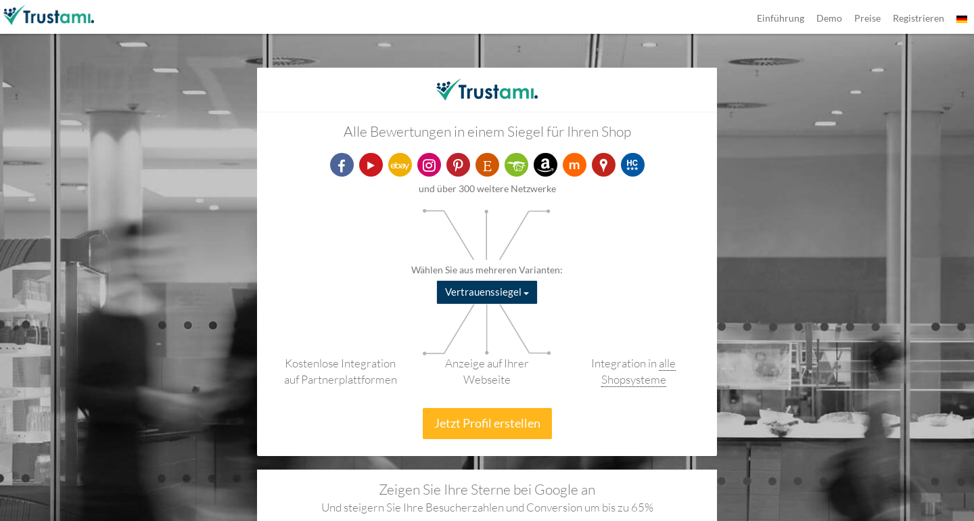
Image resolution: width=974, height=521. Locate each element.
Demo (829, 18)
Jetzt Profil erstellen (487, 422)
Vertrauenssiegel (487, 292)
